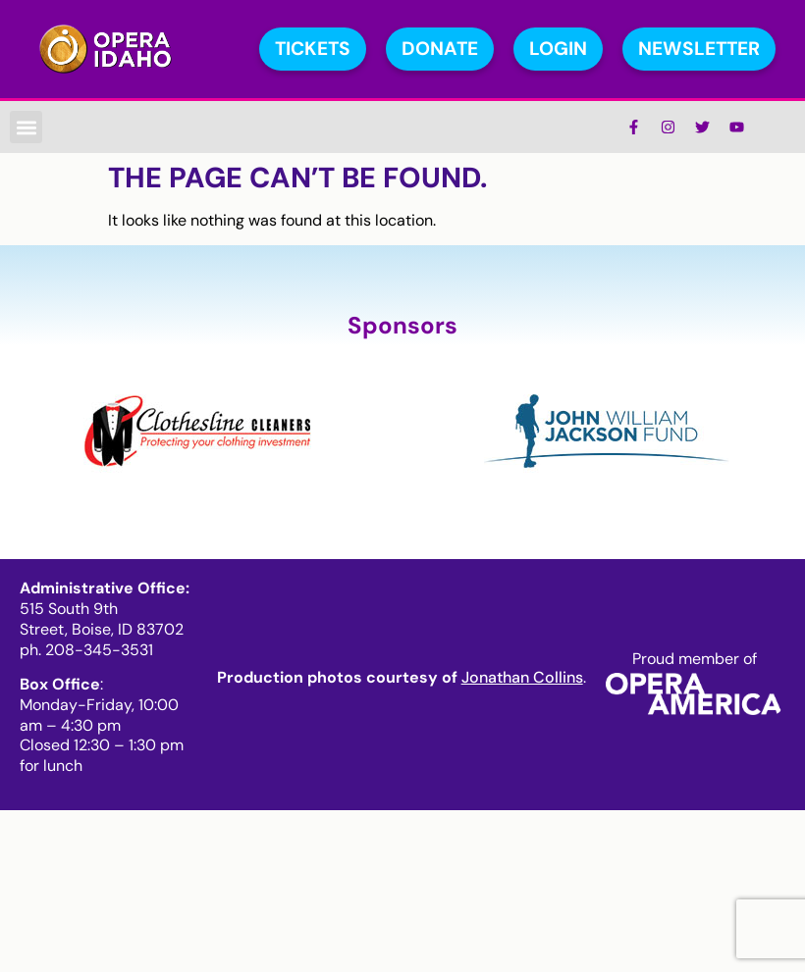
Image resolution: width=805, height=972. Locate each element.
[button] (26, 127)
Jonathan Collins (522, 677)
